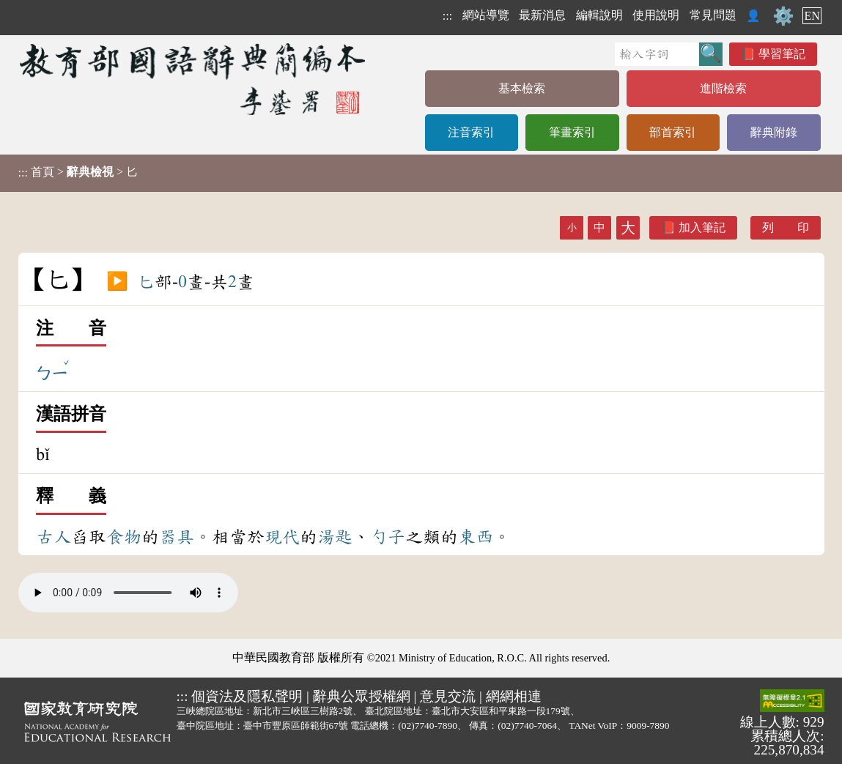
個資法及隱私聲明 (247, 696)
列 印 (785, 227)
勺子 (387, 537)
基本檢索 (521, 88)
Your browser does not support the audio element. (128, 592)
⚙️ (783, 16)
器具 (176, 537)
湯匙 (334, 537)
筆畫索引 (572, 132)
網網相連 (514, 696)
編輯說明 (599, 15)
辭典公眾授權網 (361, 696)
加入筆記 (702, 227)
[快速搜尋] (657, 54)
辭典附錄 (773, 132)
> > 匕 (78, 172)
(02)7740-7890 (427, 725)
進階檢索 (723, 88)
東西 (475, 537)
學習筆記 (781, 54)
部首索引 (672, 132)
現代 (282, 537)
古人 (53, 537)
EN (811, 16)
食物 (123, 537)
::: (447, 16)
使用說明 (655, 15)
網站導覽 (485, 15)
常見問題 (713, 15)
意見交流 (448, 696)
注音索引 (471, 132)
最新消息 (542, 15)
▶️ (117, 282)
